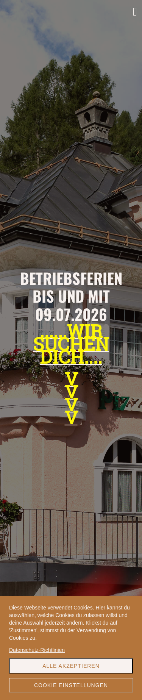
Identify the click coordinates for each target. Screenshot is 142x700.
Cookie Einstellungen (71, 685)
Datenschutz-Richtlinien (37, 650)
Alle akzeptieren (71, 666)
